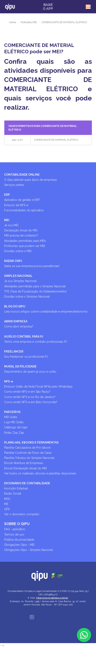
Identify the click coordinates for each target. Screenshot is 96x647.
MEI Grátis (10, 417)
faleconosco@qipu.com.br (52, 598)
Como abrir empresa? (18, 326)
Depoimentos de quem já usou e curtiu (30, 371)
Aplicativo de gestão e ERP (22, 199)
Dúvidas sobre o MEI (17, 251)
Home (12, 22)
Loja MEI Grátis (14, 422)
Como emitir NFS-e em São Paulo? (27, 391)
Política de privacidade (19, 539)
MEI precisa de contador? (21, 235)
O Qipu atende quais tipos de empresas (30, 179)
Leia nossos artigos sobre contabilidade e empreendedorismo (46, 311)
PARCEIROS (12, 412)
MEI (6, 220)
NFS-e (8, 381)
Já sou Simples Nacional (20, 281)
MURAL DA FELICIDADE (20, 366)
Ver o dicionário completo (21, 514)
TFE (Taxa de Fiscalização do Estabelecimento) (35, 291)
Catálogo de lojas (16, 427)
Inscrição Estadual (16, 488)
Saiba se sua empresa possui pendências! (31, 266)
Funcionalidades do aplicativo (24, 210)
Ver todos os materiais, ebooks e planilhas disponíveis (40, 473)
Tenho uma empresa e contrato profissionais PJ (35, 341)
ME (6, 504)
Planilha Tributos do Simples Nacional (29, 457)
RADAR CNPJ (13, 261)
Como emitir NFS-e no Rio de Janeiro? (30, 397)
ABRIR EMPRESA (15, 321)
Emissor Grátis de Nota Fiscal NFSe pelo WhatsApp (38, 386)
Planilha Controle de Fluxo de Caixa (27, 452)
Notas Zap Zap (14, 432)
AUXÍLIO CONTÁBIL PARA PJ (23, 336)
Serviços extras (14, 184)
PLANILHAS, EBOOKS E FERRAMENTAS (31, 442)
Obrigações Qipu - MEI (19, 544)
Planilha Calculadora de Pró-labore (27, 447)
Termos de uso (14, 534)
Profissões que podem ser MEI (24, 246)
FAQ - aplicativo (14, 529)
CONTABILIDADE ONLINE (22, 174)
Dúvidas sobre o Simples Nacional (27, 296)
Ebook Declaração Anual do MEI (25, 468)
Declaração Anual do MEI (20, 230)
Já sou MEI (11, 225)
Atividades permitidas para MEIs (25, 240)
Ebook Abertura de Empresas (23, 463)
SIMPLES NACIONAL (18, 275)
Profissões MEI (29, 22)
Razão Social (12, 493)
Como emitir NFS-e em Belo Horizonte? (30, 402)
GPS (7, 509)
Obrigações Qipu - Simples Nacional (28, 549)
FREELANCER (13, 351)
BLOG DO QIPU (14, 306)
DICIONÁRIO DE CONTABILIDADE (27, 483)
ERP (7, 194)
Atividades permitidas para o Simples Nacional (35, 286)
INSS (7, 498)
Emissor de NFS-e (16, 205)
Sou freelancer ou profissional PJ (26, 356)
